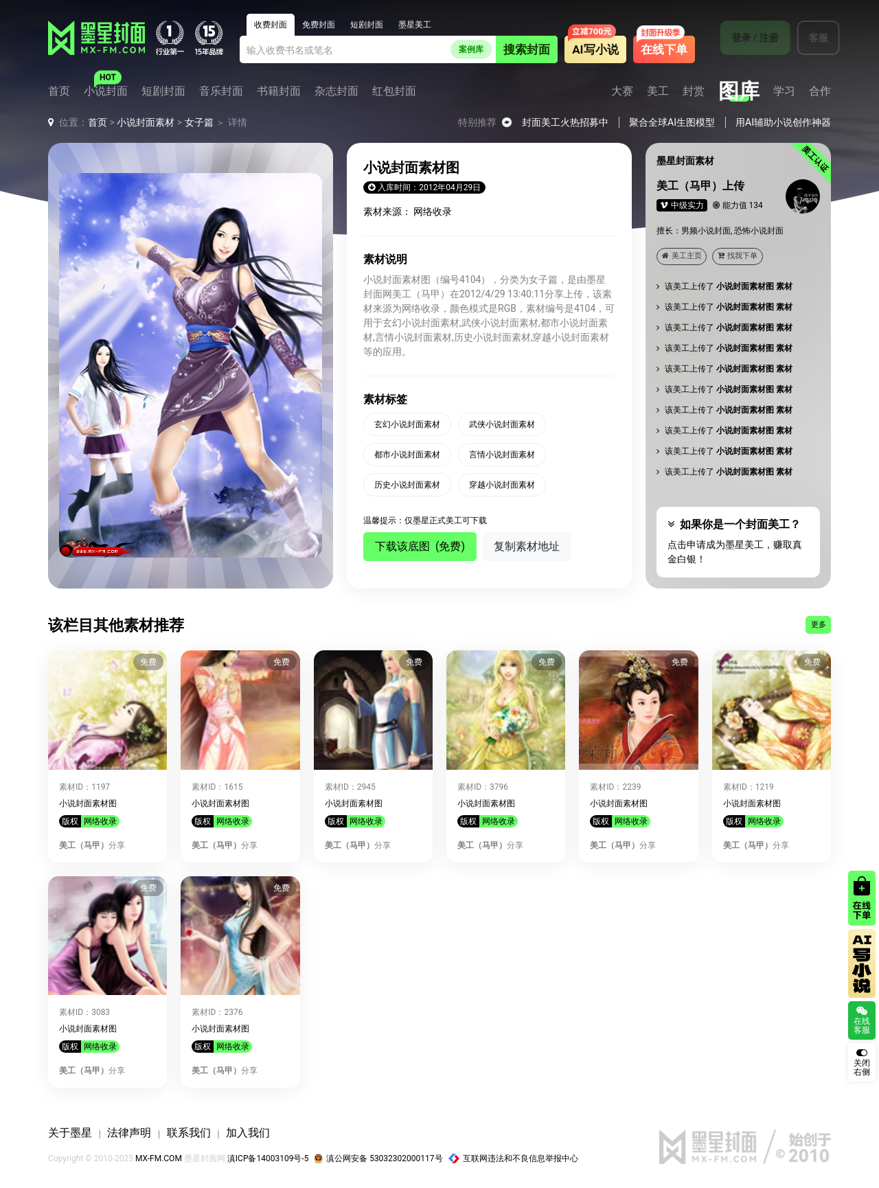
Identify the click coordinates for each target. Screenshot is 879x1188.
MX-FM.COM (158, 1158)
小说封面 (106, 91)
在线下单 (664, 49)
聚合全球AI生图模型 (672, 122)
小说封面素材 (145, 122)
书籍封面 (279, 91)
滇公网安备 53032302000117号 (378, 1158)
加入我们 (248, 1132)
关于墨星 (70, 1132)
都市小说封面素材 (407, 454)
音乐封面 (221, 91)
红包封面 (394, 91)
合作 (820, 91)
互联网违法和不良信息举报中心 (513, 1158)
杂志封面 (336, 91)
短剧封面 (163, 91)
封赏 (694, 91)
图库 (739, 91)
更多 (818, 624)
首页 (59, 91)
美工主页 (682, 255)
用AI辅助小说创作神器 (783, 122)
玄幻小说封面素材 (407, 424)
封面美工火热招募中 (565, 122)
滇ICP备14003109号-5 (268, 1158)
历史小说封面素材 (407, 485)
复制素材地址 (527, 546)
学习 (784, 91)
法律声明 (129, 1132)
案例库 (471, 49)
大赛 (622, 91)
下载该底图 (420, 546)
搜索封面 (526, 49)
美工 (658, 91)
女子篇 (199, 122)
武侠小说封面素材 (502, 424)
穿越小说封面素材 (502, 485)
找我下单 (737, 255)
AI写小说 (595, 49)
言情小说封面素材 (502, 454)
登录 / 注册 (746, 37)
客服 (809, 37)
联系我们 (189, 1132)
